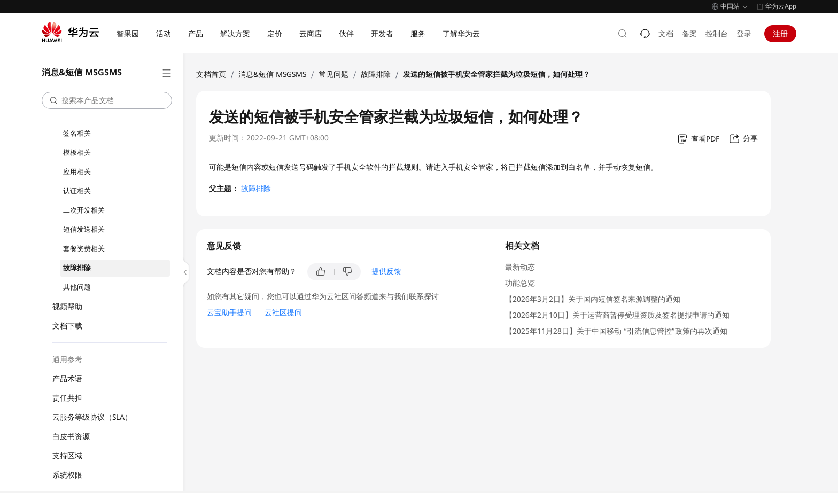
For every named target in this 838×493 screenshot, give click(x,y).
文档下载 (67, 326)
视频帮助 (67, 306)
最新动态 (520, 267)
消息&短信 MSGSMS (272, 74)
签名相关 (77, 133)
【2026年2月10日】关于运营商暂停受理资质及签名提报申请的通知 (617, 315)
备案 (689, 33)
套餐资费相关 (84, 249)
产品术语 (67, 378)
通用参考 (67, 359)
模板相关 (77, 152)
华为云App (780, 6)
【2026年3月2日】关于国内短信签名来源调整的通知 (592, 299)
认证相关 (77, 191)
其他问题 (77, 287)
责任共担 (67, 398)
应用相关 (77, 172)
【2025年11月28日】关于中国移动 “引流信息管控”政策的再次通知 (616, 331)
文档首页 (211, 74)
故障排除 (77, 268)
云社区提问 (283, 312)
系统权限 (67, 475)
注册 (780, 33)
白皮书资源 (71, 436)
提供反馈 (386, 271)
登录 (743, 33)
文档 (665, 33)
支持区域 (67, 455)
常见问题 (333, 74)
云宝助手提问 (229, 312)
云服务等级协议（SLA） (92, 417)
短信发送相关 (84, 229)
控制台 (716, 33)
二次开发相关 (84, 210)
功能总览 (520, 283)
